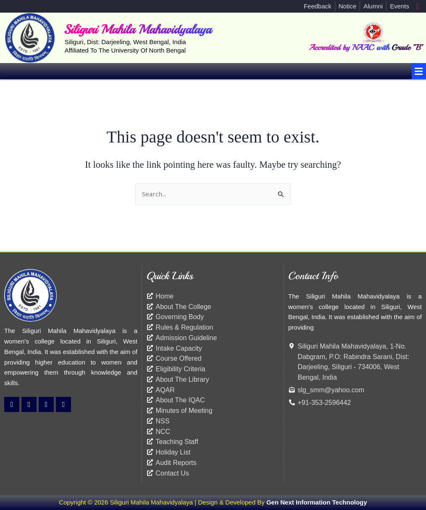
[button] (419, 71)
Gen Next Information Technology (316, 502)
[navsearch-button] (417, 6)
